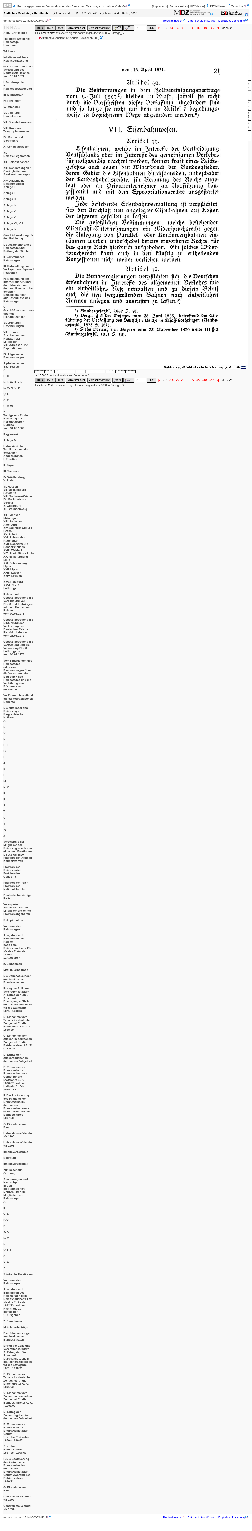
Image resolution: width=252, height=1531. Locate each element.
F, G (6, 1219)
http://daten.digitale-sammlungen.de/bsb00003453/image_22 (90, 33)
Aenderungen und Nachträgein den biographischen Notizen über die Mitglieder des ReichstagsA (15, 1190)
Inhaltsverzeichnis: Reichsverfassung (16, 59)
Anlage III (9, 199)
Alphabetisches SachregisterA (14, 366)
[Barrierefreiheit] (178, 6)
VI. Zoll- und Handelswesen (13, 114)
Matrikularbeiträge (15, 969)
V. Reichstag (11, 106)
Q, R (6, 394)
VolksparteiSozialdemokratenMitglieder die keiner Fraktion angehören (17, 909)
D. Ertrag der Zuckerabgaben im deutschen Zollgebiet (17, 1058)
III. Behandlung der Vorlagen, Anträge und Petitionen (18, 269)
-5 (177, 27)
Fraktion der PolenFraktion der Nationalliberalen (15, 886)
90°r (128, 28)
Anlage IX (9, 229)
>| (218, 27)
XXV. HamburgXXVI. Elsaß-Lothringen (13, 585)
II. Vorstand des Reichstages (13, 258)
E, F (6, 745)
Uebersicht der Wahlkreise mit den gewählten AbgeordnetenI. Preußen (16, 453)
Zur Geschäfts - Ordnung (13, 1171)
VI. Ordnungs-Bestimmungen (13, 324)
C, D (6, 1213)
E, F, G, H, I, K (12, 382)
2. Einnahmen (12, 963)
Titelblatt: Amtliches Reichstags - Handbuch (17, 42)
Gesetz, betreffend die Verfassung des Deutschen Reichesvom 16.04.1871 (18, 71)
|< (159, 27)
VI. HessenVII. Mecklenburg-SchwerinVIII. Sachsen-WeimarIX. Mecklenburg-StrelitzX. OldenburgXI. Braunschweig (17, 498)
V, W (6, 1262)
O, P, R (7, 1249)
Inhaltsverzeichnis (15, 1151)
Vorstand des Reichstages (12, 927)
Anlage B (9, 440)
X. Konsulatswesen (16, 146)
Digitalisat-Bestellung (231, 20)
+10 (204, 27)
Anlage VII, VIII (13, 223)
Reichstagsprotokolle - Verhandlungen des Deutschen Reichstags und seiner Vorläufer (71, 6)
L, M (6, 1237)
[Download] (238, 6)
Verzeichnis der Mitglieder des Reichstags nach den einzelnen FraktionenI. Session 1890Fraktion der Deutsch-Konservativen (18, 851)
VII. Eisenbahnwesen (17, 122)
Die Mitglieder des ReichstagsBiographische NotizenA (15, 714)
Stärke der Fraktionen (18, 1274)
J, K (6, 1231)
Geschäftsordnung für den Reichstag (18, 237)
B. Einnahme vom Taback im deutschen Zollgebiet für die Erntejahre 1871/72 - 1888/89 (17, 1023)
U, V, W (8, 406)
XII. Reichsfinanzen (16, 162)
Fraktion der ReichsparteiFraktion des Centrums (12, 871)
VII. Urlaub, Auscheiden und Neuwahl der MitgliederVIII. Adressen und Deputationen (15, 340)
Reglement (10, 434)
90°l (117, 28)
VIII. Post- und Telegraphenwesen (16, 130)
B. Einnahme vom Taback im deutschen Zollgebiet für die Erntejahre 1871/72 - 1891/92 (17, 1381)
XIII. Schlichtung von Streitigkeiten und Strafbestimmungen (17, 171)
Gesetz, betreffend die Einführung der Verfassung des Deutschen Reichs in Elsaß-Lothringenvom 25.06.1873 (18, 627)
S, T (6, 400)
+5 (198, 27)
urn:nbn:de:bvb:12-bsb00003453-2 (25, 20)
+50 (212, 27)
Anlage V (9, 211)
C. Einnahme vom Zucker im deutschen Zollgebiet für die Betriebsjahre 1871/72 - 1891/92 (18, 1399)
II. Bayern (9, 465)
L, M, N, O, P (11, 388)
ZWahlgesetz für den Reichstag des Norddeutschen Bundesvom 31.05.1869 (16, 420)
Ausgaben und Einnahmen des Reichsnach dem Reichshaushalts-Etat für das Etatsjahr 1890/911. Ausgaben (17, 946)
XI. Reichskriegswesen (16, 154)
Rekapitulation (13, 920)
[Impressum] (160, 6)
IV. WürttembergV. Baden (14, 479)
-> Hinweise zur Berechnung (70, 375)
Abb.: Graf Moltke (15, 32)
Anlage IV (9, 205)
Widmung (9, 51)
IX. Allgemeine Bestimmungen (13, 356)
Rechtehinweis (172, 20)
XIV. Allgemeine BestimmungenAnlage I (13, 184)
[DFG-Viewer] (217, 6)
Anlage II (9, 193)
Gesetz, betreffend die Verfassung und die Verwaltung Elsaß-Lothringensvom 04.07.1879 (18, 648)
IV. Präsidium (12, 100)
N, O (6, 787)
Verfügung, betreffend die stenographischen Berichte (18, 698)
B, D (6, 376)
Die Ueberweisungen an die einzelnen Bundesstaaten (17, 979)
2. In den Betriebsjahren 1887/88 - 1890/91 (14, 1449)
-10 (171, 27)
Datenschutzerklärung (201, 20)
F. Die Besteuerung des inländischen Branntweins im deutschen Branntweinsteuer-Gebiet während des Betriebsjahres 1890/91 (17, 1470)
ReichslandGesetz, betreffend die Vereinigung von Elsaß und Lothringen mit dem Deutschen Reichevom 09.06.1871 (18, 604)
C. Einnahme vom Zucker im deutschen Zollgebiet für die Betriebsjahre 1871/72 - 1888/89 (18, 1042)
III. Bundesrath (13, 94)
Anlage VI (9, 217)
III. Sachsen (11, 471)
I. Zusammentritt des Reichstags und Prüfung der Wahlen (17, 248)
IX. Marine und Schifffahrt (13, 139)
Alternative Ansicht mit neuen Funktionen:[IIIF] (68, 38)
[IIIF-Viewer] (197, 6)
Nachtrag (9, 1157)
